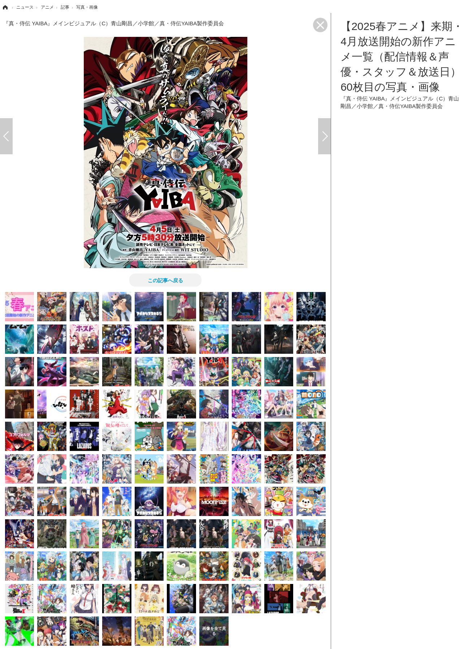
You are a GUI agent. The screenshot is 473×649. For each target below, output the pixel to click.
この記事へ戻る (165, 280)
